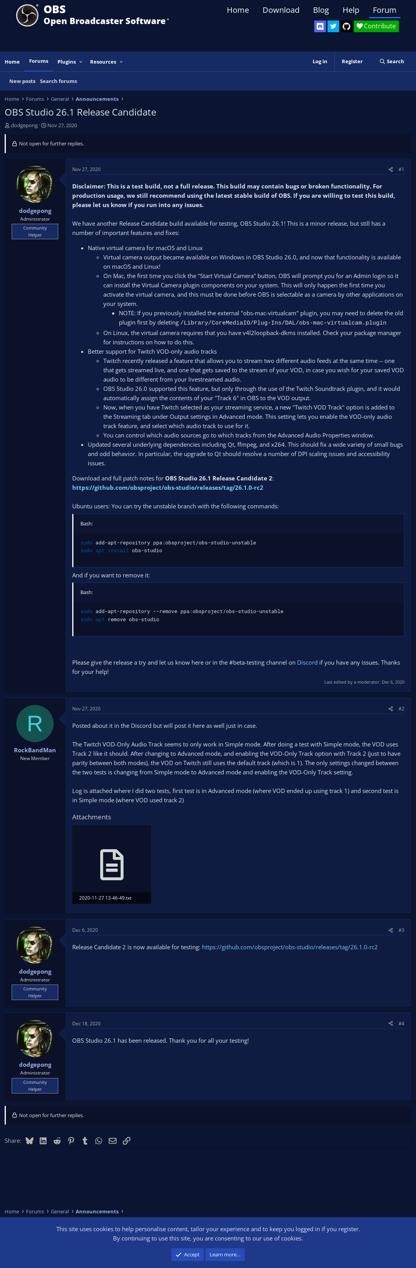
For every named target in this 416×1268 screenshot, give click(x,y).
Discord (307, 662)
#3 (401, 930)
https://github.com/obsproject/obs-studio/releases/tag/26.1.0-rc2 (167, 487)
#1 (401, 169)
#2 (401, 708)
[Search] (391, 61)
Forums (38, 60)
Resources (103, 61)
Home (238, 10)
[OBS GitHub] (346, 26)
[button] (81, 61)
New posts (22, 81)
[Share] (391, 169)
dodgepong (24, 125)
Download (281, 10)
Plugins (66, 61)
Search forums (58, 81)
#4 (401, 1023)
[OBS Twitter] (333, 26)
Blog (321, 10)
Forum (385, 10)
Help (351, 10)
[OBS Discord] (320, 26)
